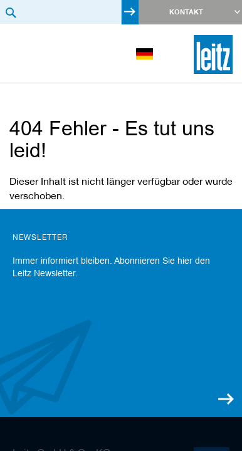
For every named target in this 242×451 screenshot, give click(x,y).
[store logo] (213, 54)
